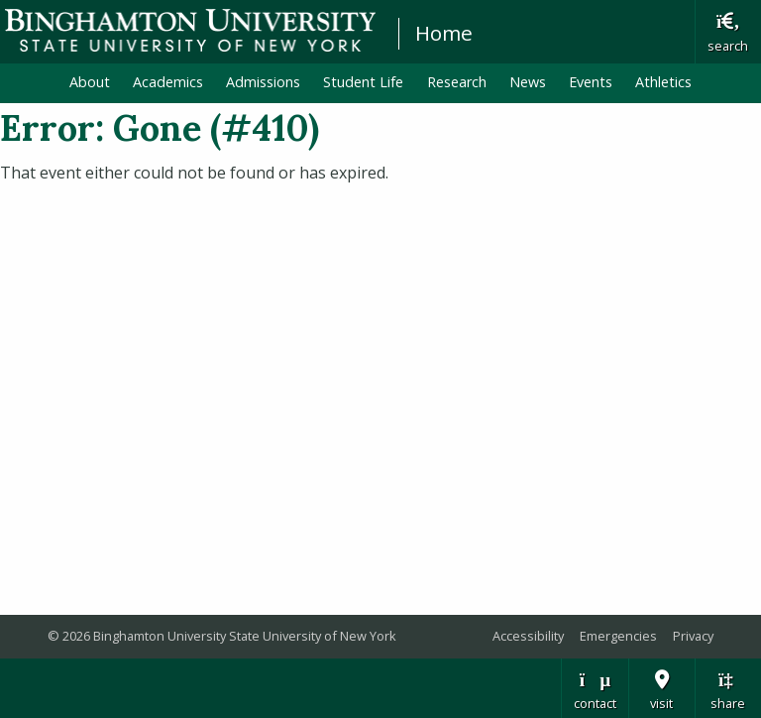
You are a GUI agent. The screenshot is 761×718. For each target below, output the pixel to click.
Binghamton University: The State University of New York (190, 30)
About (89, 81)
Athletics (663, 81)
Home (444, 33)
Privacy (693, 636)
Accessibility (528, 636)
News (527, 81)
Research (457, 81)
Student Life (363, 81)
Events (590, 81)
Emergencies (618, 636)
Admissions (263, 81)
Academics (168, 81)
